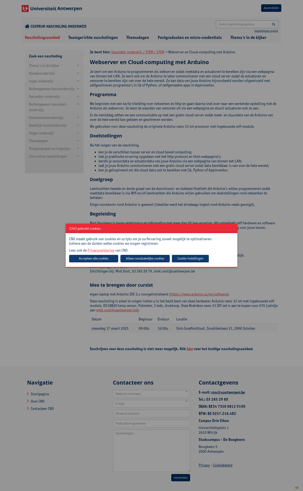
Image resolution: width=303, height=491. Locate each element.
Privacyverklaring (101, 250)
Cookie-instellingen (190, 258)
